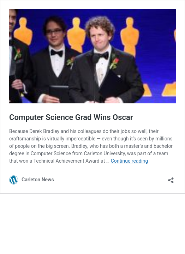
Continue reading (129, 161)
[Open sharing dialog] (171, 178)
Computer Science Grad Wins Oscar (71, 117)
